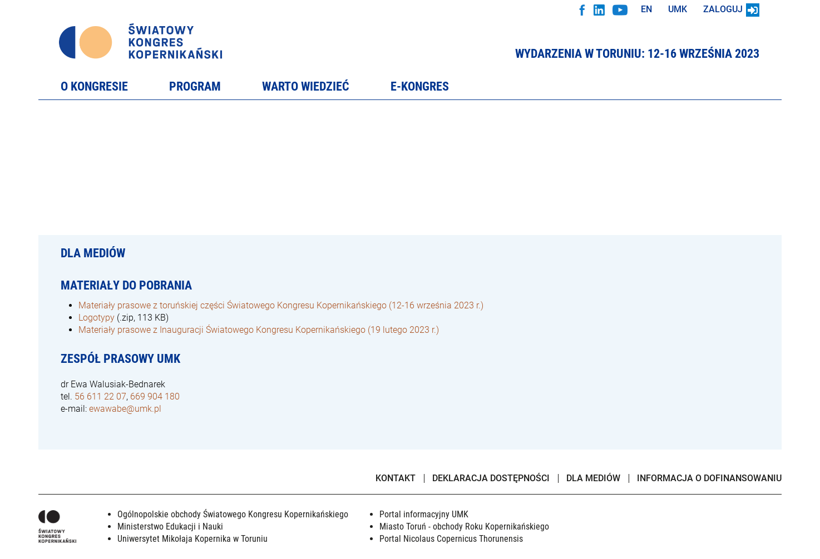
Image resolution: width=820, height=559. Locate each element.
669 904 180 (155, 396)
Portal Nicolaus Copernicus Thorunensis (451, 538)
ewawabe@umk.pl (125, 408)
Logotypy (96, 317)
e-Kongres (420, 87)
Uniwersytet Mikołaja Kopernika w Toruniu (192, 538)
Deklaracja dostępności (491, 478)
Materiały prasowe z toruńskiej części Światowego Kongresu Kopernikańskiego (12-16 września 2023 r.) (280, 305)
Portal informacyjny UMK (423, 514)
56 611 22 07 (100, 396)
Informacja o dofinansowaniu (709, 478)
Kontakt (396, 478)
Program (195, 87)
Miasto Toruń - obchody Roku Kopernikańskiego (464, 526)
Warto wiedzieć (305, 87)
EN (646, 9)
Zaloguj (731, 9)
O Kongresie (94, 87)
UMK (677, 9)
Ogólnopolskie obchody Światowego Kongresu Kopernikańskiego (232, 514)
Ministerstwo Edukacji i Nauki (170, 526)
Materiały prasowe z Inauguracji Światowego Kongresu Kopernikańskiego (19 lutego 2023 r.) (258, 330)
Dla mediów (593, 478)
